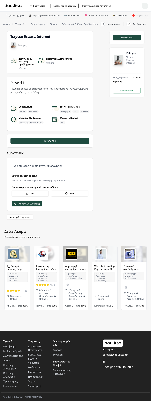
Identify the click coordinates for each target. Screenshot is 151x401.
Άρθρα (7, 360)
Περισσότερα (127, 90)
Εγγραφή (58, 354)
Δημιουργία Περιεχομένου (44, 15)
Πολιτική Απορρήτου (9, 367)
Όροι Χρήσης (10, 381)
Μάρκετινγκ (140, 15)
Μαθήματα (120, 15)
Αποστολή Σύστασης (27, 203)
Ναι (30, 193)
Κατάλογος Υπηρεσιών (64, 5)
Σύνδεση (57, 350)
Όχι (69, 193)
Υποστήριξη (34, 386)
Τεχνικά (32, 381)
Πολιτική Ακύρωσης (9, 375)
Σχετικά (7, 341)
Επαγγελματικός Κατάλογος (96, 5)
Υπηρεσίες (34, 341)
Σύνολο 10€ (50, 140)
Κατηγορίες (38, 5)
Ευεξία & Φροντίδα (96, 15)
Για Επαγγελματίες (13, 351)
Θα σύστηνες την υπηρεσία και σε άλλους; (35, 187)
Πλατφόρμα (9, 346)
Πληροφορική (35, 376)
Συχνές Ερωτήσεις (13, 355)
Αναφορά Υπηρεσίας (20, 217)
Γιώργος (22, 45)
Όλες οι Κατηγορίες (14, 15)
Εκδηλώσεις (72, 15)
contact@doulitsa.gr (115, 354)
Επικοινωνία (10, 386)
